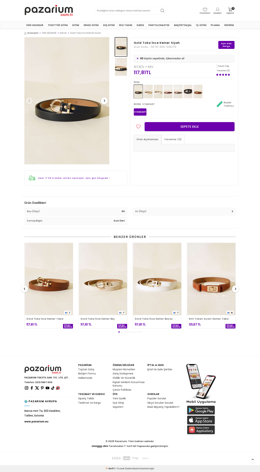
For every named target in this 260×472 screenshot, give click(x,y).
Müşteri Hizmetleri (124, 369)
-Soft (110, 468)
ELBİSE (140, 25)
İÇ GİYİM (201, 25)
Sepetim (118, 407)
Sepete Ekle (189, 126)
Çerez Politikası (122, 390)
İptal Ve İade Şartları (159, 369)
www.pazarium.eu (36, 421)
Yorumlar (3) (173, 139)
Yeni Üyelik (119, 398)
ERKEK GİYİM (91, 25)
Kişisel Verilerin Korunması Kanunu (129, 384)
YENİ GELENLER (34, 25)
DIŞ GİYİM (109, 25)
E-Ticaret (119, 468)
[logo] (48, 11)
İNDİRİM (229, 25)
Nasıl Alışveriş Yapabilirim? (163, 407)
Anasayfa (31, 33)
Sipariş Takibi (86, 398)
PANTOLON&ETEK (159, 25)
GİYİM (75, 25)
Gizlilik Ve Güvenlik (124, 378)
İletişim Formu (87, 373)
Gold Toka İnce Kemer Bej (97, 318)
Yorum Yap (223, 66)
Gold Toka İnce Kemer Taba (44, 318)
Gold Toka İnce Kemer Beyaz (154, 318)
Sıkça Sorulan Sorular (160, 403)
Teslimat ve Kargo (89, 403)
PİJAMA (215, 25)
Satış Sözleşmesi (123, 373)
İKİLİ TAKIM (125, 25)
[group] (66, 100)
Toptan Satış (86, 369)
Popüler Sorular (156, 398)
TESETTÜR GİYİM (58, 25)
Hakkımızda (85, 378)
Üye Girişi (118, 403)
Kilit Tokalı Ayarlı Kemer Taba (209, 318)
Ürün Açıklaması (148, 139)
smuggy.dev (100, 446)
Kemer (63, 33)
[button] (30, 100)
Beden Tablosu (225, 104)
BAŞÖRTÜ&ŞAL (183, 25)
